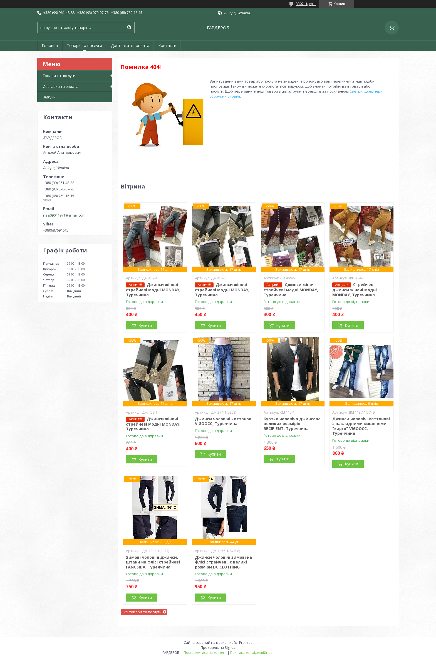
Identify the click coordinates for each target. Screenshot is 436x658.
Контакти (167, 45)
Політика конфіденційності (252, 652)
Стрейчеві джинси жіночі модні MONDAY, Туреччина (354, 289)
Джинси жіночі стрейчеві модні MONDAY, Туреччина (153, 289)
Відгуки (49, 97)
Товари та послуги (84, 45)
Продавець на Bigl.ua (218, 647)
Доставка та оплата (130, 45)
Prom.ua (245, 642)
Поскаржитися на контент (205, 652)
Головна (50, 45)
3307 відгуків (306, 3)
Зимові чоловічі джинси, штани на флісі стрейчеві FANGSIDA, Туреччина (153, 562)
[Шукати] (129, 27)
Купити (145, 325)
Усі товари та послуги (142, 611)
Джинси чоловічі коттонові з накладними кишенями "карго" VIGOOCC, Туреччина (361, 426)
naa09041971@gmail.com (64, 215)
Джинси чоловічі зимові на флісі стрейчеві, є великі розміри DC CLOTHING (223, 562)
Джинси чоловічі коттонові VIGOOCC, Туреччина (223, 421)
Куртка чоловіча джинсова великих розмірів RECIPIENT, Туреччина (292, 423)
